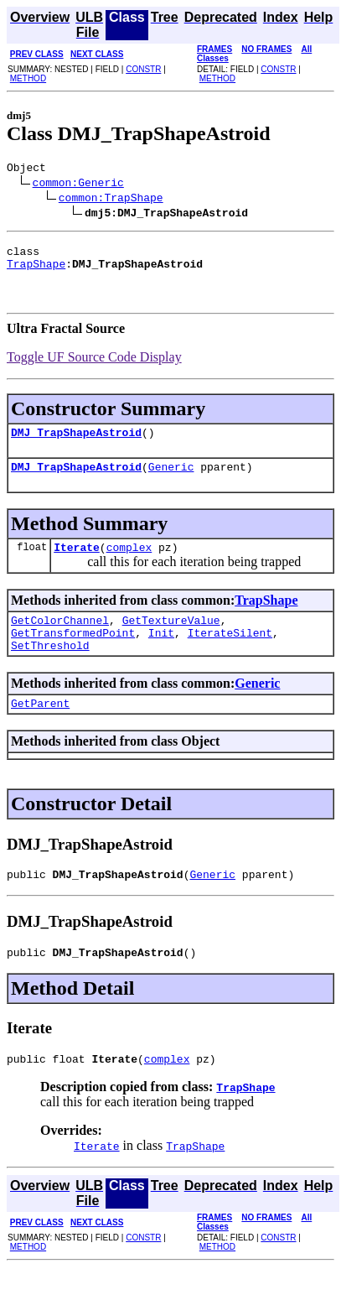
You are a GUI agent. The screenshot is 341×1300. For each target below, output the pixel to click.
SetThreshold (50, 667)
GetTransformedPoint (73, 652)
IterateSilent (230, 652)
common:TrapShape (111, 199)
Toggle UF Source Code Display (94, 364)
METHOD (28, 78)
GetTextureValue (171, 637)
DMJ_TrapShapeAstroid (76, 442)
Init (161, 652)
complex (129, 561)
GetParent (40, 728)
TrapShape (36, 270)
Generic (171, 478)
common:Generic (78, 184)
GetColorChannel (60, 637)
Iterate (77, 561)
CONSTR (143, 69)
